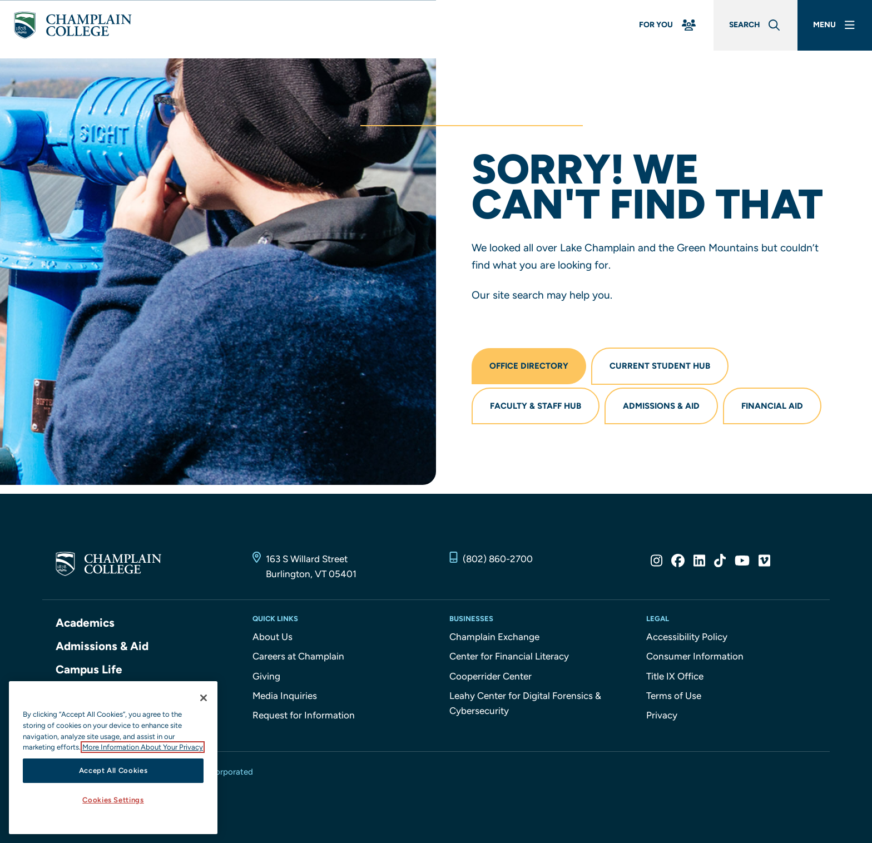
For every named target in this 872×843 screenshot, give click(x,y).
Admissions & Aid (663, 408)
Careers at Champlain (298, 658)
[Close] (203, 698)
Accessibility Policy (686, 638)
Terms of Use (673, 697)
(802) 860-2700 (498, 561)
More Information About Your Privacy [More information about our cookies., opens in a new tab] (142, 747)
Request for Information (303, 717)
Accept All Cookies (113, 770)
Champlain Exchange (494, 638)
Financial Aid (775, 408)
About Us (272, 638)
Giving (266, 678)
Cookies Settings (113, 800)
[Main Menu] (833, 29)
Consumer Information (695, 658)
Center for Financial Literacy (509, 658)
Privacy (661, 717)
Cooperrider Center (490, 678)
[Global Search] (749, 29)
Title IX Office (674, 678)
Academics (85, 625)
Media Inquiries (284, 697)
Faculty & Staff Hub (536, 408)
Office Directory (529, 366)
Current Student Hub (661, 366)
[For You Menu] (657, 29)
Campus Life (89, 671)
